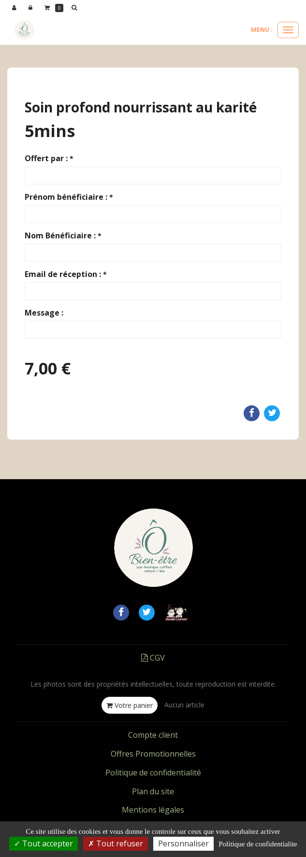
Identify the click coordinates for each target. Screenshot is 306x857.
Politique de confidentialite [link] (258, 844)
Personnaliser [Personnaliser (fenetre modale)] (183, 843)
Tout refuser (115, 843)
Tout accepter (43, 843)
